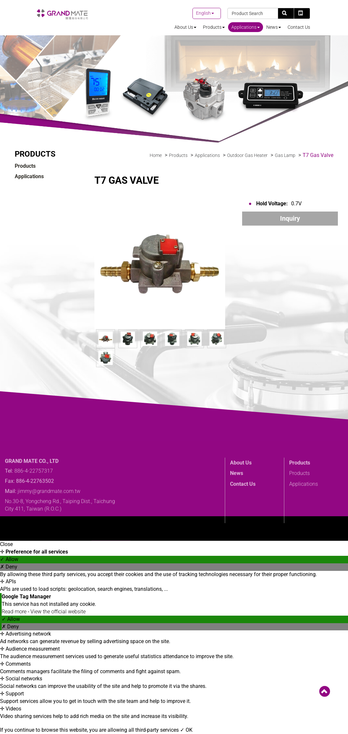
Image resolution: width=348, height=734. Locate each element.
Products (214, 27)
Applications (245, 27)
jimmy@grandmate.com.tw (49, 521)
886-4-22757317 (33, 501)
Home (156, 155)
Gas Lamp (285, 155)
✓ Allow (9, 559)
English (203, 13)
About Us (185, 27)
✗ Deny (8, 567)
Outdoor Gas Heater (247, 155)
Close (6, 544)
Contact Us (299, 27)
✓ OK (186, 730)
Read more (15, 611)
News (273, 27)
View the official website (58, 611)
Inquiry (290, 218)
